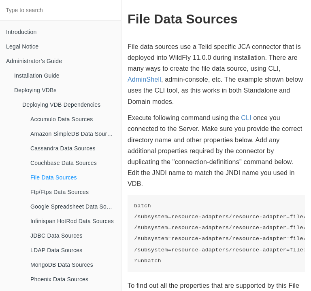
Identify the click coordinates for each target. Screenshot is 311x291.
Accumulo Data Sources (61, 119)
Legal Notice (22, 46)
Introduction (21, 32)
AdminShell (144, 79)
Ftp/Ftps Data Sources (59, 192)
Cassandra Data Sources (63, 148)
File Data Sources (53, 177)
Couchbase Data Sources (63, 163)
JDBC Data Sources (56, 235)
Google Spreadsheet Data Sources (75, 206)
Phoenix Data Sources (59, 279)
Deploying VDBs (35, 90)
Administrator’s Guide (34, 61)
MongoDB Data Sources (61, 264)
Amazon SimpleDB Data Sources (73, 134)
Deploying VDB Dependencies (61, 104)
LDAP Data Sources (56, 250)
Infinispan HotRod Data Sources (72, 221)
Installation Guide (37, 75)
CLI (246, 117)
